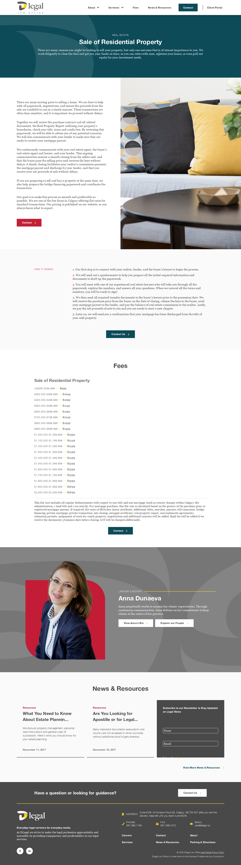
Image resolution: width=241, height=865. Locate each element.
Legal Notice (205, 852)
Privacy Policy (218, 852)
